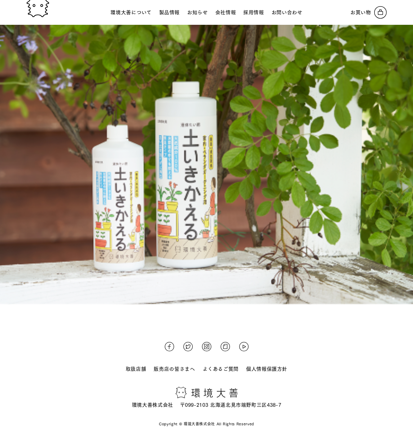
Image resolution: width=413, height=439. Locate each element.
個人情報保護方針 (266, 368)
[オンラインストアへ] (368, 12)
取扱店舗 (136, 368)
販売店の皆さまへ (174, 368)
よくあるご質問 (221, 368)
